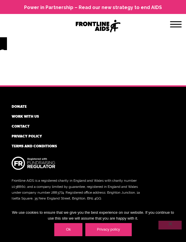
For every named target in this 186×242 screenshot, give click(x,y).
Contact (21, 126)
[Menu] (176, 25)
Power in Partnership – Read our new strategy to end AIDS (93, 7)
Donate (19, 106)
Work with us (25, 116)
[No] (170, 225)
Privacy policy (27, 136)
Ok (68, 229)
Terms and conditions (34, 146)
